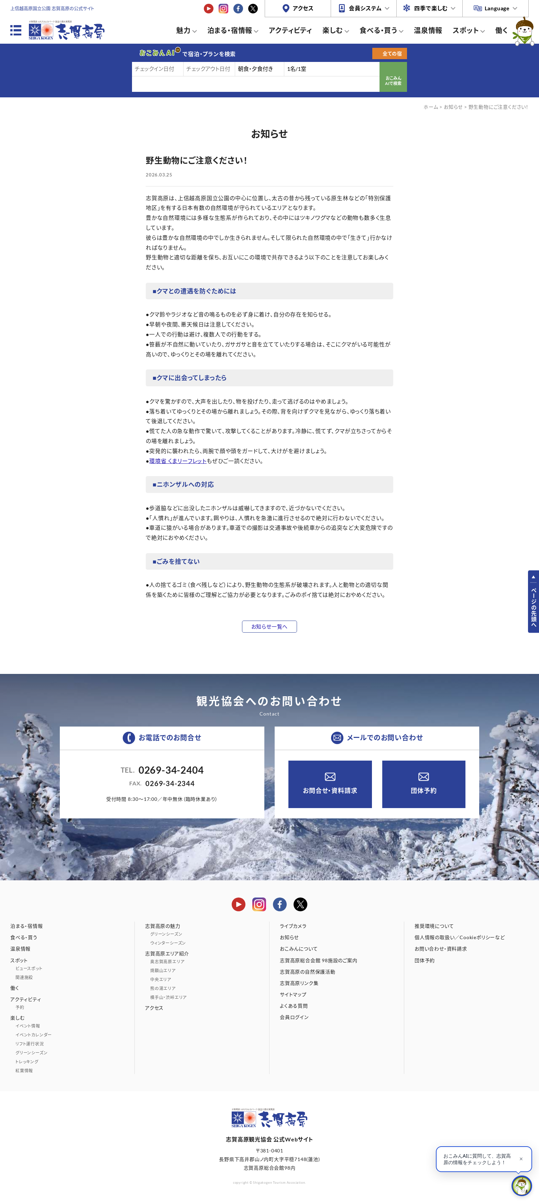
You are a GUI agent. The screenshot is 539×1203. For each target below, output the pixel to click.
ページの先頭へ (533, 607)
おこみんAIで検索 (393, 81)
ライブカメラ (293, 926)
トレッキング (26, 1061)
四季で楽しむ (431, 8)
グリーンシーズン (31, 1052)
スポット (466, 30)
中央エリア (160, 979)
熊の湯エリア (163, 988)
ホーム (431, 107)
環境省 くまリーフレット (178, 461)
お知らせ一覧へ (269, 626)
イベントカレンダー (33, 1035)
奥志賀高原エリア (167, 961)
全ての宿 (392, 53)
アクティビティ (290, 30)
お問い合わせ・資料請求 (441, 949)
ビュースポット (29, 968)
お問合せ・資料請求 (330, 790)
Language (497, 8)
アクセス (303, 8)
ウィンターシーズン (168, 943)
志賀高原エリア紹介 (167, 953)
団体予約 (424, 790)
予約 (19, 1007)
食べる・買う (378, 30)
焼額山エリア (163, 970)
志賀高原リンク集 (299, 983)
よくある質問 (294, 1006)
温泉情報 (428, 30)
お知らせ (453, 107)
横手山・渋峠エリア (168, 997)
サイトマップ (293, 994)
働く (501, 30)
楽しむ (332, 30)
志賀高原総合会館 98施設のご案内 (319, 960)
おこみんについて (299, 949)
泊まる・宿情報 (230, 30)
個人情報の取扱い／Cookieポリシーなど (460, 937)
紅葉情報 (24, 1070)
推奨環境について (434, 926)
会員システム (365, 8)
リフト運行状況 (29, 1043)
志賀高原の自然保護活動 (308, 972)
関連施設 (24, 977)
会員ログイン (294, 1017)
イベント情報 (27, 1026)
